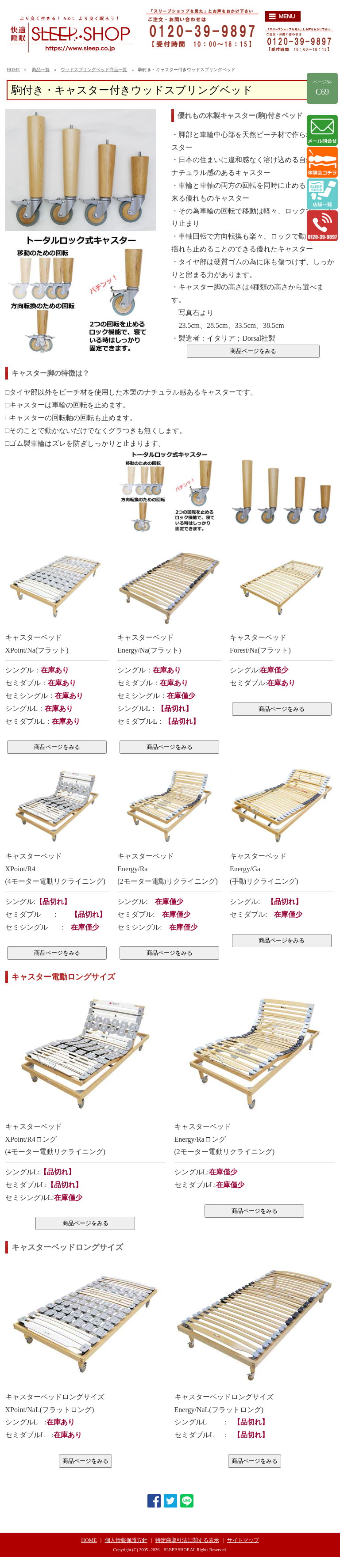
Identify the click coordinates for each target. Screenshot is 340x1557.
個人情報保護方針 (126, 1540)
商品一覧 (41, 69)
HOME (13, 69)
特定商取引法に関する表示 (187, 1540)
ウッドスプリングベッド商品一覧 (94, 69)
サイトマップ (243, 1540)
